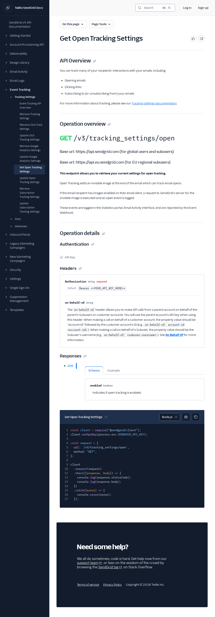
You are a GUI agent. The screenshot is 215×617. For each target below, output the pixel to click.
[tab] (68, 366)
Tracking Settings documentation (154, 103)
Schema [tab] (94, 370)
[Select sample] (170, 417)
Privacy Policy (112, 584)
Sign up (203, 8)
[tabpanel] (144, 381)
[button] (24, 35)
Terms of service (88, 584)
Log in (187, 8)
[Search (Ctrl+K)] (155, 7)
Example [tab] (114, 370)
